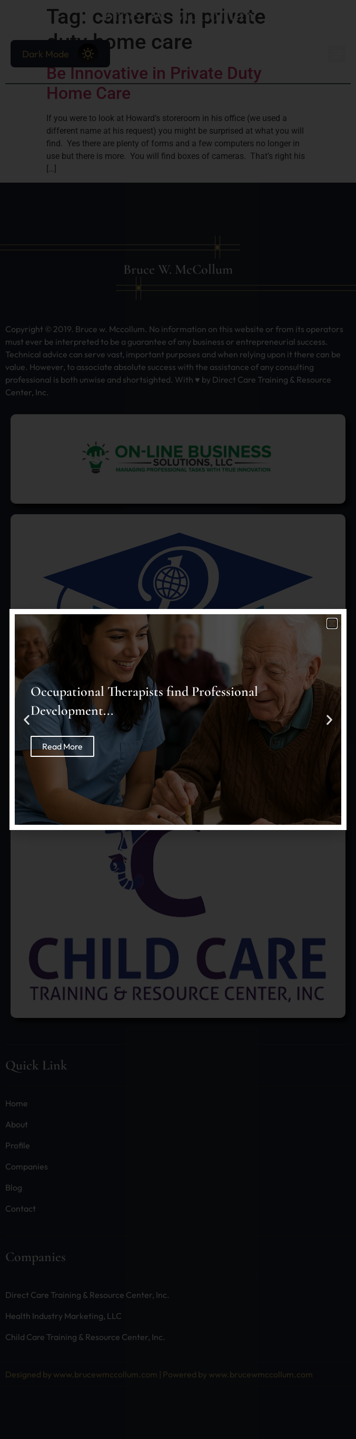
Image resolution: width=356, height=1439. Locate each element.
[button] (332, 623)
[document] (178, 719)
